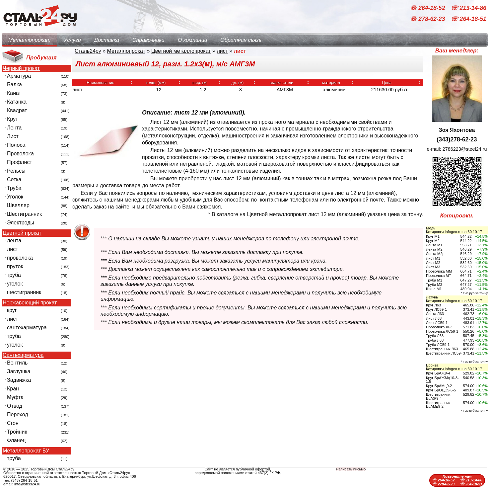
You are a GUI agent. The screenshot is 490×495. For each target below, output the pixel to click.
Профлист (19, 162)
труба (14, 275)
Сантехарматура (23, 355)
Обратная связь (240, 40)
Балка (14, 84)
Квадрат (17, 110)
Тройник (17, 432)
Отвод (14, 406)
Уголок (15, 197)
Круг (12, 119)
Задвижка (19, 380)
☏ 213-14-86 (468, 8)
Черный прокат (21, 68)
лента (14, 240)
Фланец (16, 440)
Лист (13, 136)
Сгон (13, 423)
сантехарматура (27, 327)
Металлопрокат (29, 40)
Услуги (72, 40)
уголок (15, 284)
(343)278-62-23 (457, 139)
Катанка (17, 102)
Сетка (14, 179)
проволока (20, 258)
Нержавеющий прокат (30, 302)
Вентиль (17, 363)
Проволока (20, 153)
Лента (14, 127)
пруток (15, 266)
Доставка (106, 40)
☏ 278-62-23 (428, 19)
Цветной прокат (22, 233)
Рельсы (16, 171)
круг (12, 310)
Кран (13, 388)
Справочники (148, 40)
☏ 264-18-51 (468, 19)
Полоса (16, 145)
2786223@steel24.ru (465, 149)
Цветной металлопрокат (181, 51)
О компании (192, 40)
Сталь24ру (88, 51)
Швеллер (18, 205)
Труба (14, 188)
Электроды (20, 222)
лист (12, 249)
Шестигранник (24, 214)
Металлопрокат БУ (26, 451)
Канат (14, 93)
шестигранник (24, 292)
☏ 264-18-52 (428, 8)
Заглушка (18, 371)
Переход (17, 414)
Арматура (19, 76)
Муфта (15, 397)
